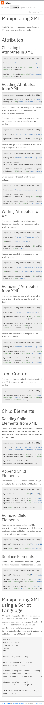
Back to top (38, 703)
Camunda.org (34, 12)
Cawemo (31, 7)
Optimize (23, 7)
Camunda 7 (15, 7)
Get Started (5, 7)
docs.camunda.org (18, 703)
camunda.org (6, 703)
